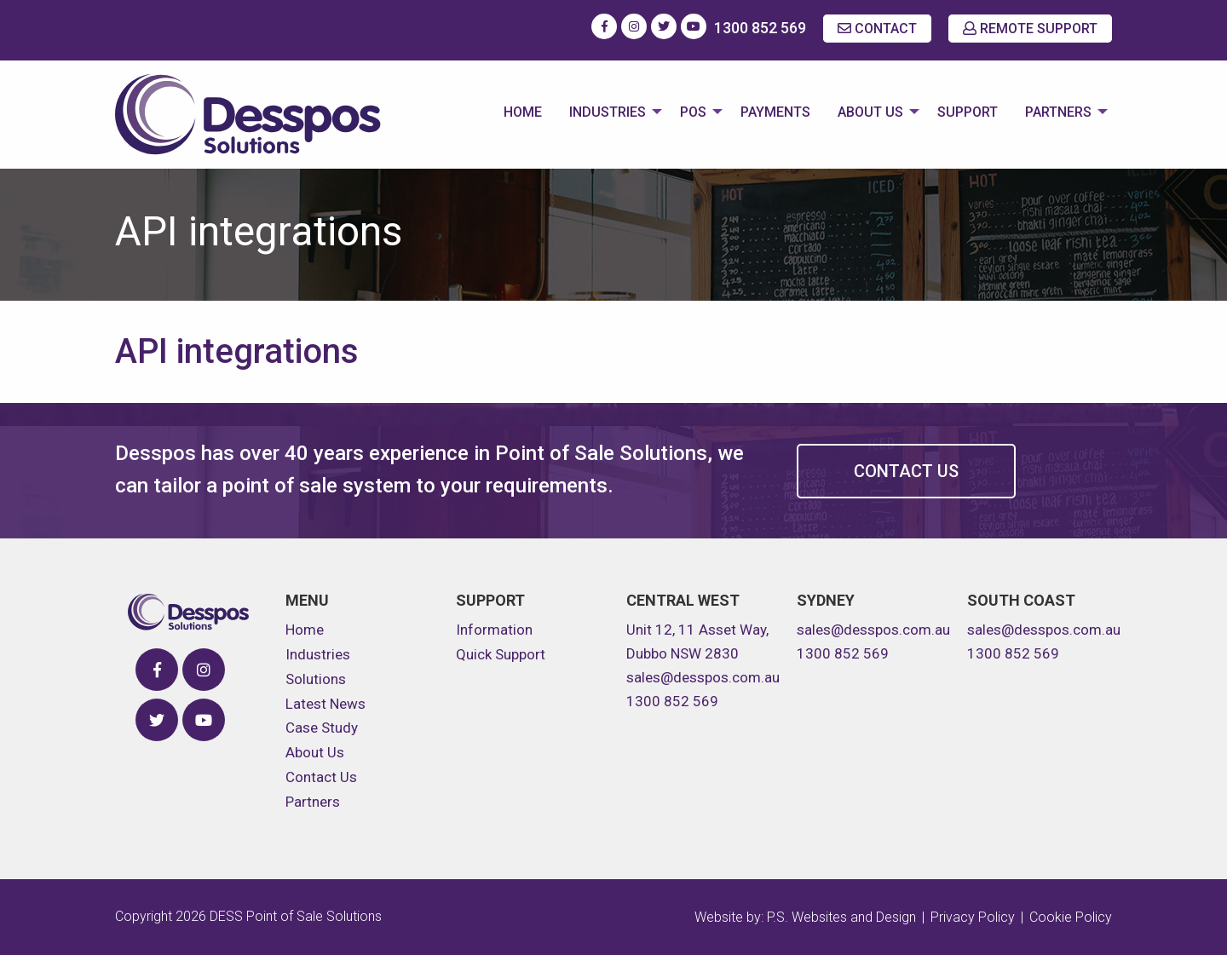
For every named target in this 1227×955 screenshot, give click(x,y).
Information (494, 629)
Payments (775, 112)
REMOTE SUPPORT (1030, 28)
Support (967, 112)
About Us (870, 112)
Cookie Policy (1070, 917)
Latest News (325, 703)
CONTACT (877, 28)
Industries (607, 112)
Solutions (315, 678)
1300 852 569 (760, 28)
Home (523, 112)
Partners (1058, 112)
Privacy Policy (972, 917)
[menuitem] (523, 114)
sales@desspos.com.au (703, 677)
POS (693, 112)
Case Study (321, 727)
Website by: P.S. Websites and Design (805, 917)
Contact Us (906, 471)
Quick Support (500, 654)
